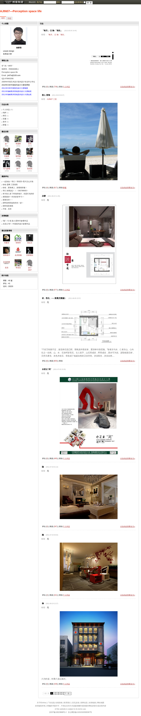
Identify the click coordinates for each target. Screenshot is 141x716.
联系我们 (67, 703)
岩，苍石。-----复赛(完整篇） (54, 298)
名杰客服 (18, 255)
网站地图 (100, 703)
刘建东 (6, 243)
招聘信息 (84, 703)
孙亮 (30, 144)
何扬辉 (6, 156)
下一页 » (67, 693)
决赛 (44, 196)
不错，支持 (7, 209)
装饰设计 (6, 255)
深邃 (4, 119)
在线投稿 (58, 703)
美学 (4, 122)
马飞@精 (6, 169)
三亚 (55, 99)
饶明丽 (18, 156)
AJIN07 (50, 99)
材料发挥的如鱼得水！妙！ (13, 203)
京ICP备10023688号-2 (58, 712)
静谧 (4, 125)
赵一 (6, 144)
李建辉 (18, 144)
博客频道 (13, 2)
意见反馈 (75, 703)
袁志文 (29, 243)
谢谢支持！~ (7, 200)
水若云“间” (46, 369)
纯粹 (4, 113)
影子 (18, 169)
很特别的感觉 (8, 206)
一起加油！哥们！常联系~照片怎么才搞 (18, 182)
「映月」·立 (51, 35)
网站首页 (32, 2)
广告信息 (51, 703)
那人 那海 (46, 95)
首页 (3, 18)
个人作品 (6, 110)
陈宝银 (29, 156)
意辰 (6, 268)
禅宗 (4, 116)
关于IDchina (41, 703)
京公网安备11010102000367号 (80, 712)
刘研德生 (29, 255)
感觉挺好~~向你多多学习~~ (13, 197)
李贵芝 (18, 268)
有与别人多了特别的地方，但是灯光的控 (18, 194)
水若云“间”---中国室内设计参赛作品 (16, 224)
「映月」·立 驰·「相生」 (52, 30)
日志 (9, 18)
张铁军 (18, 243)
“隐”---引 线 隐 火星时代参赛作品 (15, 221)
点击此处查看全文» (127, 87)
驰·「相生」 (61, 35)
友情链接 (92, 703)
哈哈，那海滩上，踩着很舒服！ (15, 188)
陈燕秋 (29, 169)
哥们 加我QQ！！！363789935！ (15, 191)
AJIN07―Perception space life (21, 11)
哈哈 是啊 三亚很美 (10, 185)
